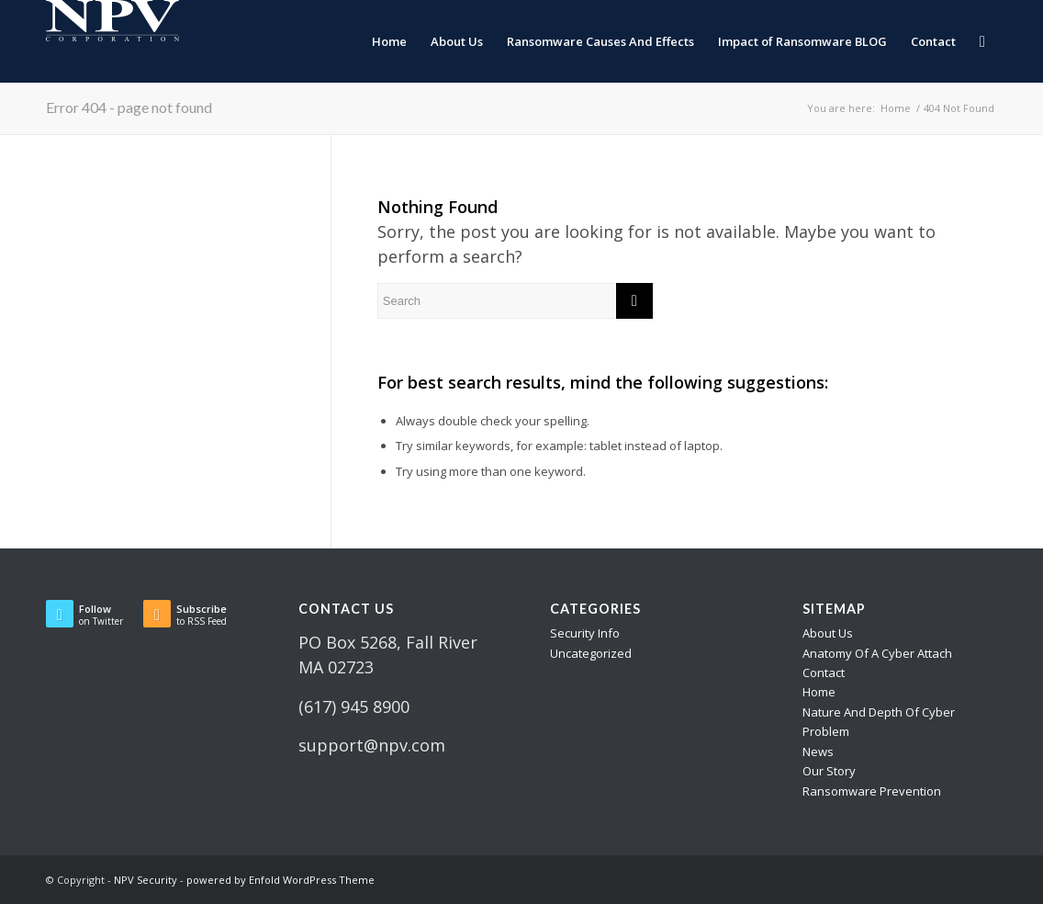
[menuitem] (389, 41)
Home (819, 692)
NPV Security (145, 880)
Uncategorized (591, 653)
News (818, 751)
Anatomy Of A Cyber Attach (877, 653)
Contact (823, 672)
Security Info (585, 633)
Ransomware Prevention (871, 791)
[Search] (982, 41)
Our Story (829, 771)
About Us (827, 633)
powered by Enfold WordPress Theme (280, 880)
